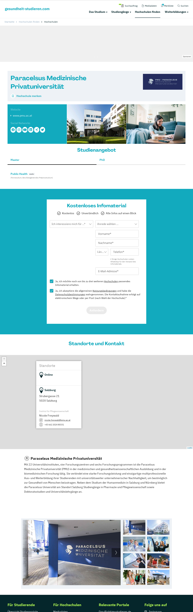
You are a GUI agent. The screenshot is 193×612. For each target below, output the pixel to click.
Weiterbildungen (175, 12)
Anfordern (96, 310)
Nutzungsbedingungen (105, 290)
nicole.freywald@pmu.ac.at (57, 420)
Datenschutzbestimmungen (70, 294)
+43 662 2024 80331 (54, 424)
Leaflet (189, 448)
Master (15, 160)
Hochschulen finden (147, 12)
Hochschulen (111, 281)
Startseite (9, 21)
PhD (102, 160)
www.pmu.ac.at (22, 115)
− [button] (4, 363)
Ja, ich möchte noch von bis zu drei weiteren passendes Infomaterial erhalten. (92, 283)
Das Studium (97, 12)
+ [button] (4, 359)
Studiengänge (120, 12)
